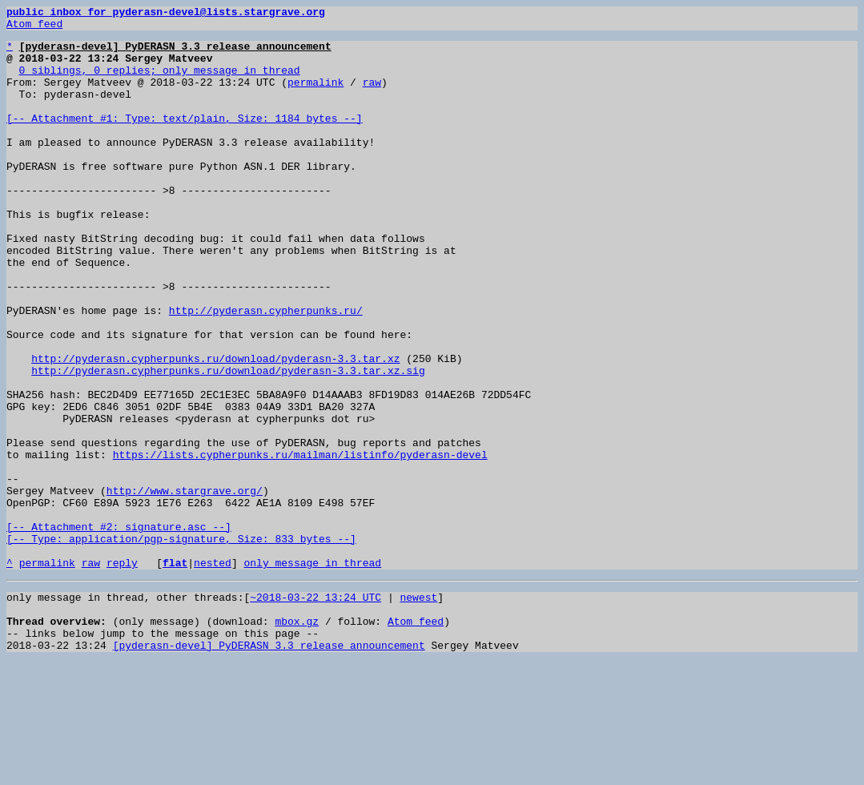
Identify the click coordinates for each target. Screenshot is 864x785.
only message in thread (312, 673)
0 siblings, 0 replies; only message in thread (159, 81)
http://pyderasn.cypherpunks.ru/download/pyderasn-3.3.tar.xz (215, 428)
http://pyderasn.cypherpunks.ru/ (266, 370)
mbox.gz (297, 738)
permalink (315, 96)
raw (372, 96)
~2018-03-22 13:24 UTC (315, 709)
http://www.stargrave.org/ (184, 586)
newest (418, 709)
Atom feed (34, 28)
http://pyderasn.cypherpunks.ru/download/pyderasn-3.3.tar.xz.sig (227, 442)
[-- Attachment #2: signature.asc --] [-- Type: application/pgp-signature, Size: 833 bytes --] (181, 636)
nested (212, 673)
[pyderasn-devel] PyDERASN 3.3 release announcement (269, 767)
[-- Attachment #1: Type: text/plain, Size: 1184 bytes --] (184, 139)
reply (122, 673)
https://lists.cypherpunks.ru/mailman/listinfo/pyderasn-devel (300, 543)
